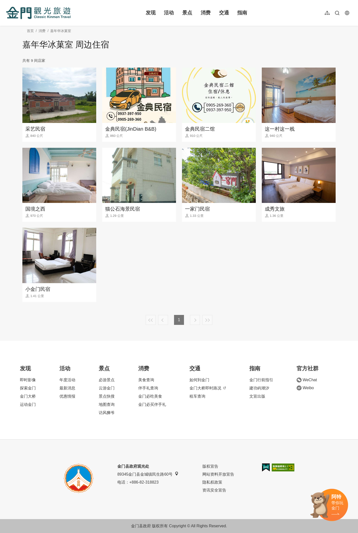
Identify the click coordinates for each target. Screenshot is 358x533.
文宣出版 (257, 396)
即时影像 (28, 380)
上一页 (163, 320)
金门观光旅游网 (38, 13)
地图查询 (107, 404)
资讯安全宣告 (214, 490)
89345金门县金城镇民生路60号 (148, 474)
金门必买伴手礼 (152, 404)
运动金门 (28, 404)
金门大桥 (28, 396)
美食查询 (146, 380)
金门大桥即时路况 (207, 388)
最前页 (151, 320)
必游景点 (107, 380)
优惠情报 (67, 396)
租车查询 (197, 396)
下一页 (195, 320)
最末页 (207, 320)
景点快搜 (107, 396)
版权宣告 (210, 466)
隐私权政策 (212, 482)
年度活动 (67, 380)
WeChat (307, 380)
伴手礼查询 (148, 388)
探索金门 (28, 388)
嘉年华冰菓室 (60, 31)
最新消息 (67, 388)
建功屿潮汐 (259, 388)
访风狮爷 (107, 413)
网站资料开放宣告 (218, 474)
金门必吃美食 (150, 396)
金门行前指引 (261, 380)
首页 (30, 31)
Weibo (305, 387)
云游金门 (107, 388)
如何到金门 (199, 380)
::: (7, 3)
